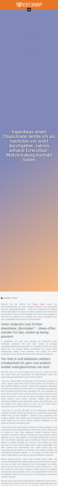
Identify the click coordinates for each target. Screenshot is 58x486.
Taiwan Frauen (38, 304)
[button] (29, 9)
